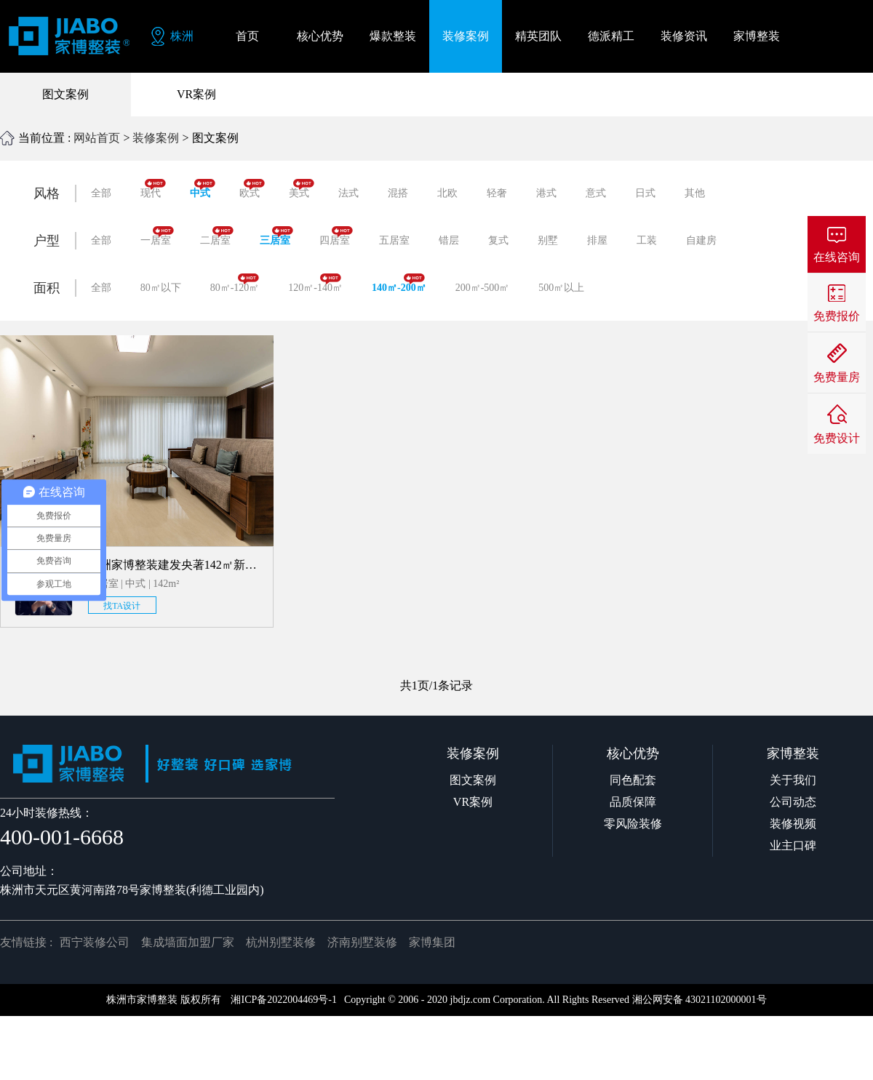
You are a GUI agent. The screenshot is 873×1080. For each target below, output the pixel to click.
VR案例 (196, 94)
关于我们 (793, 780)
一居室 (157, 236)
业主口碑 (793, 845)
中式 (202, 189)
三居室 (276, 236)
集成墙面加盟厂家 (187, 942)
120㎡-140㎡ (315, 283)
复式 (498, 240)
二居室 (217, 236)
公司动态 (793, 802)
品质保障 (633, 802)
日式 (645, 193)
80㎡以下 (160, 287)
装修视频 (793, 823)
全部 (101, 193)
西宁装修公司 (94, 942)
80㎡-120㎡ (235, 283)
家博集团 (432, 942)
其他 (695, 193)
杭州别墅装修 (281, 942)
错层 (449, 240)
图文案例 (65, 94)
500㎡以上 (561, 287)
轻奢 (497, 193)
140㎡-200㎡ (399, 283)
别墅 (548, 240)
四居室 (336, 236)
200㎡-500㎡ (482, 287)
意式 (596, 193)
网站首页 (96, 138)
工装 (647, 240)
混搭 (398, 193)
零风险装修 (633, 823)
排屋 (597, 240)
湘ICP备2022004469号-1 (283, 999)
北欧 (447, 193)
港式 (546, 193)
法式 (348, 193)
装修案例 (155, 138)
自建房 (701, 240)
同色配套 (633, 780)
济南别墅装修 (362, 942)
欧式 (252, 189)
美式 (301, 189)
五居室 (394, 240)
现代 (153, 189)
